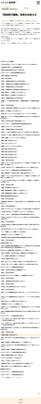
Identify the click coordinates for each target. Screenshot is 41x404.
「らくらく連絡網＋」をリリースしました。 (12, 377)
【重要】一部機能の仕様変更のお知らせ (11, 360)
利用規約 (20, 402)
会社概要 (20, 399)
